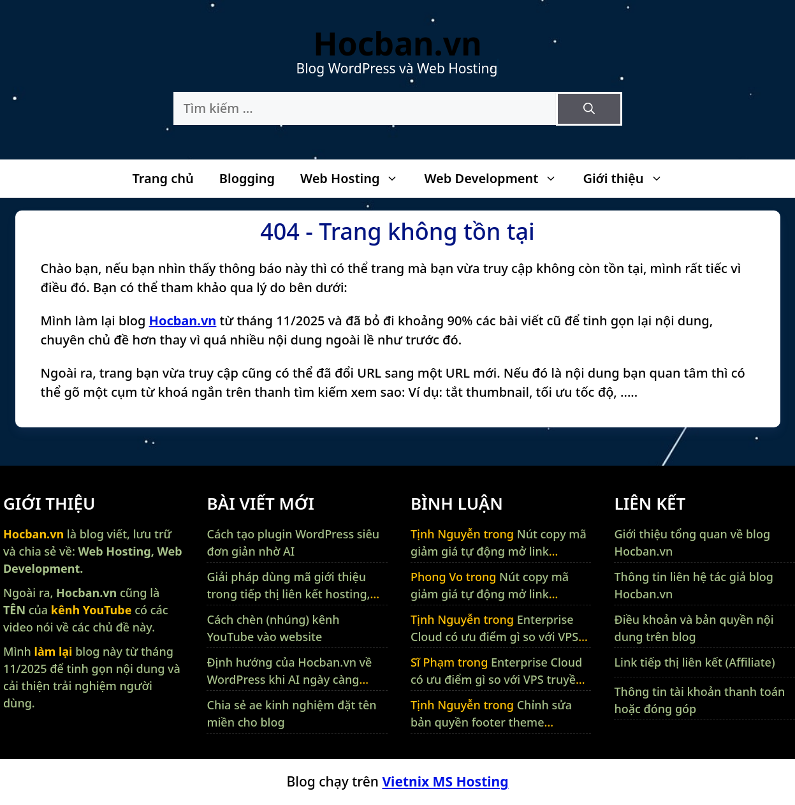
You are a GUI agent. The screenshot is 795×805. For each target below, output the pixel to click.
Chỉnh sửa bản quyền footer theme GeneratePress (491, 722)
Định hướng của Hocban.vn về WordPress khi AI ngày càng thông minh (289, 679)
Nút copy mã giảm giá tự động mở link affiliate (499, 551)
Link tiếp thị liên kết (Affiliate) (694, 662)
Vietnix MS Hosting (445, 781)
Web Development (497, 178)
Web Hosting (355, 178)
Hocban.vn (397, 43)
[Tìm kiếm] (589, 109)
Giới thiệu (629, 178)
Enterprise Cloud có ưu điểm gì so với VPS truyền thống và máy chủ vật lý (495, 636)
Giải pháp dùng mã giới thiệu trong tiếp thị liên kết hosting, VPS (288, 594)
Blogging (247, 178)
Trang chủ (162, 178)
